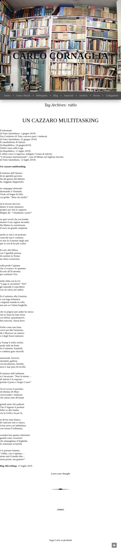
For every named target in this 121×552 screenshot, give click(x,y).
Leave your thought (60, 473)
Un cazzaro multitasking (60, 120)
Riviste (96, 95)
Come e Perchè (23, 95)
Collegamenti (112, 95)
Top (114, 545)
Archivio (83, 95)
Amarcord (68, 95)
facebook (67, 540)
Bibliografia (41, 95)
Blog (55, 95)
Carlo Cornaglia (60, 56)
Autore (7, 95)
